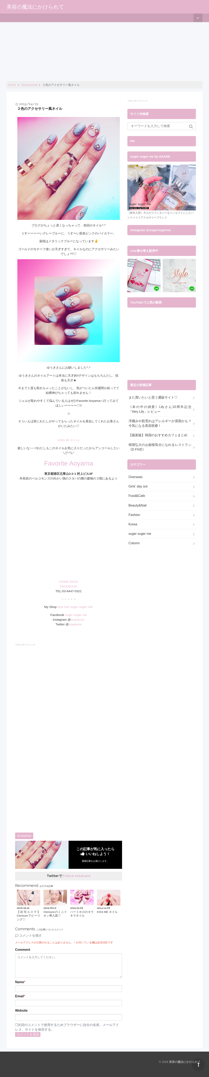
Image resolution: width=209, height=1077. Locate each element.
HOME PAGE (68, 581)
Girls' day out (138, 486)
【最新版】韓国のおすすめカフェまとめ (158, 435)
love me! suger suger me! (75, 607)
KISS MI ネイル (68, 440)
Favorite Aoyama (68, 463)
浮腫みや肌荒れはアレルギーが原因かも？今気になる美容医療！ (160, 423)
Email (20, 996)
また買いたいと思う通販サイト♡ (153, 397)
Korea (133, 524)
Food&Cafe (137, 496)
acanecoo (77, 619)
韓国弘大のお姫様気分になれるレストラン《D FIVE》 (160, 447)
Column (134, 543)
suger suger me (76, 615)
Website (21, 1010)
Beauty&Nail (24, 835)
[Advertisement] (104, 51)
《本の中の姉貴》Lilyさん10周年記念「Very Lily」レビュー (160, 409)
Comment (22, 949)
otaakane (75, 624)
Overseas (135, 477)
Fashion (134, 515)
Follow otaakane (77, 876)
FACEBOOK (68, 586)
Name (20, 982)
